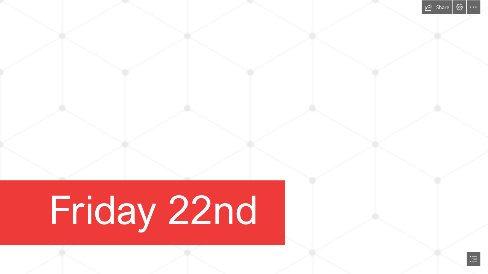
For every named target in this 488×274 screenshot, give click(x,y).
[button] (437, 7)
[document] (244, 137)
